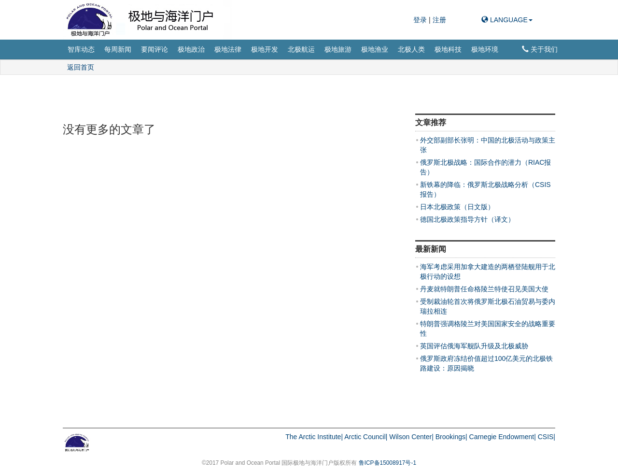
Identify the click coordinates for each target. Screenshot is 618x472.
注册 (439, 20)
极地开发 (264, 49)
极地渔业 (374, 49)
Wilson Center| (411, 437)
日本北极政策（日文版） (457, 207)
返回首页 (80, 67)
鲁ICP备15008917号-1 (387, 462)
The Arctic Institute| (314, 437)
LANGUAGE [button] (507, 20)
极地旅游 (337, 49)
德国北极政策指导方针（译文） (467, 219)
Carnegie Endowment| (502, 437)
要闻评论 (154, 49)
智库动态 (81, 49)
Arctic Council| (365, 437)
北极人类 (411, 49)
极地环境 (484, 49)
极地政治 (191, 49)
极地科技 (448, 49)
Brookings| (451, 437)
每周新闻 (117, 49)
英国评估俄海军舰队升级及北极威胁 (474, 346)
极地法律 (227, 49)
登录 (421, 20)
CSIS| (546, 437)
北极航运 (301, 49)
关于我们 (540, 49)
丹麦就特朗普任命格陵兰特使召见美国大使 (484, 289)
